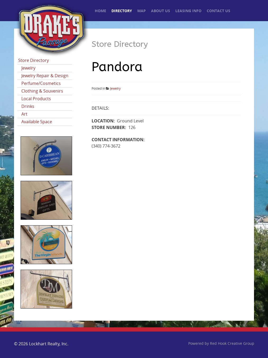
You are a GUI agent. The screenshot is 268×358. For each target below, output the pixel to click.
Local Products (36, 98)
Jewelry (28, 68)
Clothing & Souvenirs (42, 91)
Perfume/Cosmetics (41, 83)
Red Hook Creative (232, 343)
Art (24, 114)
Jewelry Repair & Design (44, 75)
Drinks (27, 106)
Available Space (36, 121)
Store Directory (33, 60)
